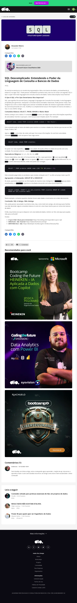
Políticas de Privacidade (38, 583)
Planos (38, 554)
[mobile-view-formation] (38, 66)
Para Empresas (38, 566)
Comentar (25, 243)
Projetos (38, 560)
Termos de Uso (38, 580)
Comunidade (38, 563)
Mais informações (38, 532)
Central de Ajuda (38, 577)
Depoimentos (38, 569)
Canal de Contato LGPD (38, 586)
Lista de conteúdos (8, 16)
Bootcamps (38, 557)
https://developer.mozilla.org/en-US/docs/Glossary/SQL (41, 222)
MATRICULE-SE (41, 3)
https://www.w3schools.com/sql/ (36, 220)
